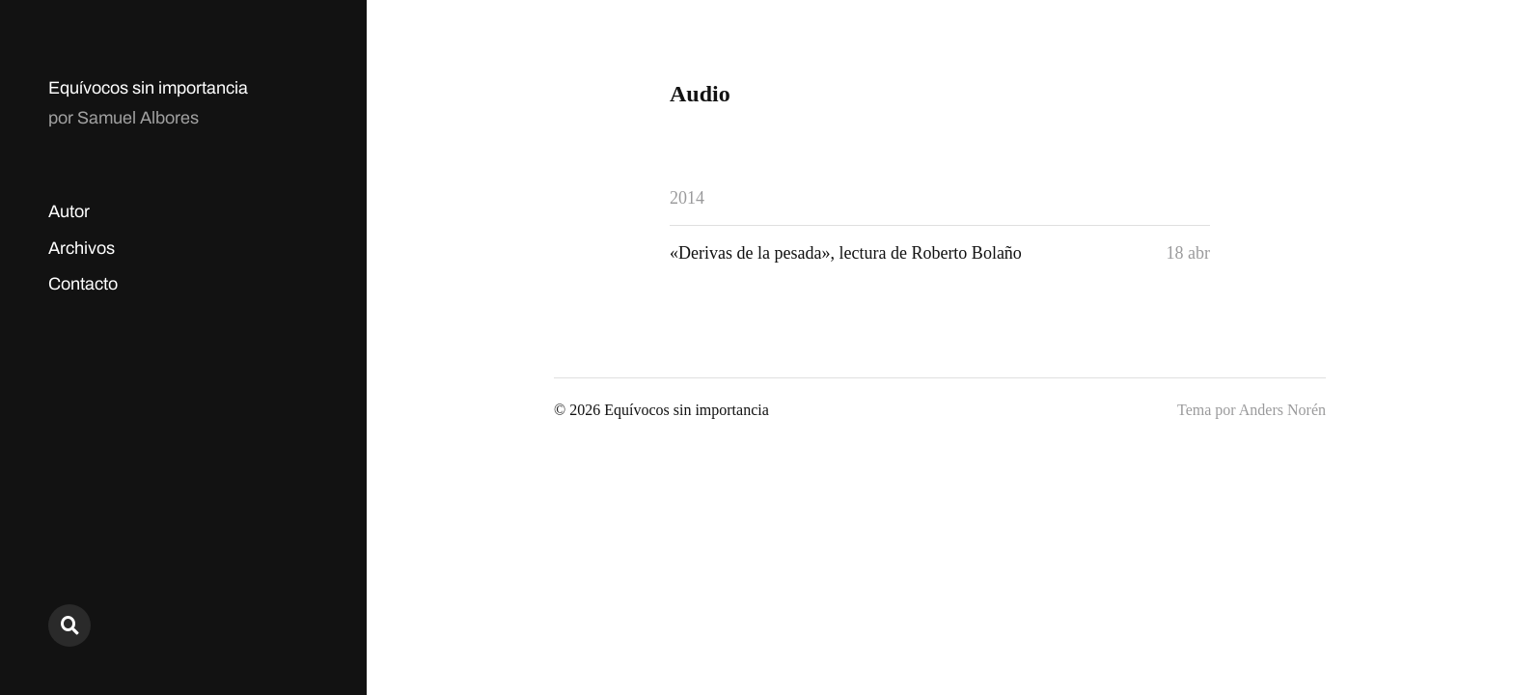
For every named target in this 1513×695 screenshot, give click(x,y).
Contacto (83, 283)
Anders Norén (1282, 410)
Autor (69, 211)
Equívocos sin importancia (148, 87)
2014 (687, 198)
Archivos (81, 248)
